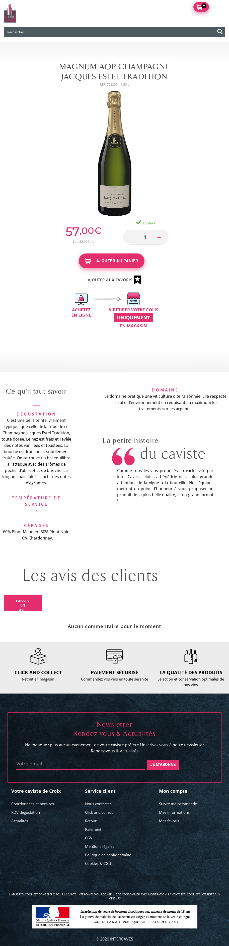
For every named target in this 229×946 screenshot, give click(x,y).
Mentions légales (99, 846)
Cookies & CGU (98, 863)
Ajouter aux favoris (114, 280)
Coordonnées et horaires (32, 803)
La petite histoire (131, 440)
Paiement (93, 829)
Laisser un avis (23, 605)
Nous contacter (98, 803)
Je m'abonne (163, 764)
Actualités (19, 820)
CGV (88, 837)
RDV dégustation (25, 812)
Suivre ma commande (178, 803)
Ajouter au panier (111, 261)
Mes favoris (169, 820)
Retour (91, 820)
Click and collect (99, 812)
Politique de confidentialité (108, 854)
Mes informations (174, 812)
